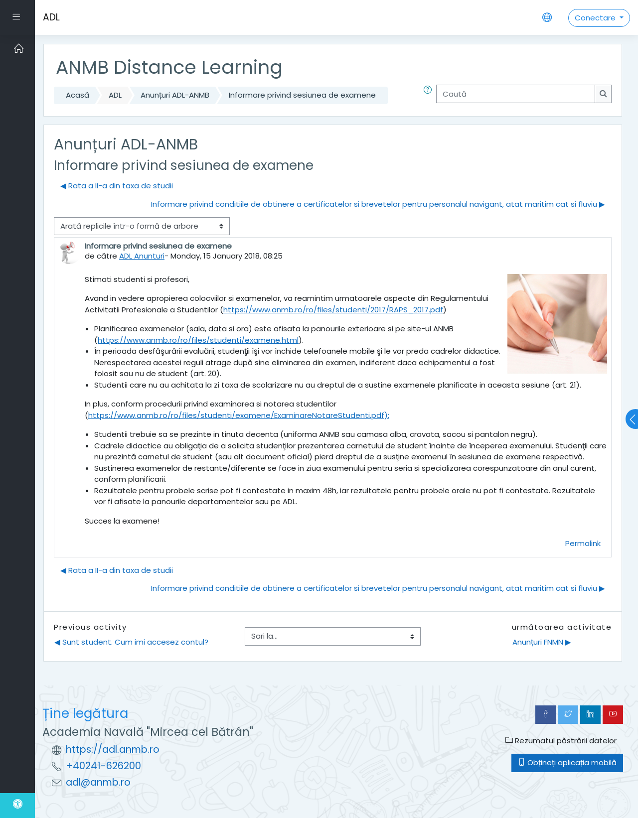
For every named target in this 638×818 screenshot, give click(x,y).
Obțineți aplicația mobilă (567, 762)
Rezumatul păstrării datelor (561, 740)
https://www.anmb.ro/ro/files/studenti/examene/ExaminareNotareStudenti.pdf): (238, 415)
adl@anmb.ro (98, 782)
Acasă (77, 95)
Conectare (596, 17)
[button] (429, 95)
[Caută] (515, 94)
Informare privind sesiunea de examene (302, 95)
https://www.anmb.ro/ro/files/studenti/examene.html (198, 340)
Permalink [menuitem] (583, 543)
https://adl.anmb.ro (113, 749)
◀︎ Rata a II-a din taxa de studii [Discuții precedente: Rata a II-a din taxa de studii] (116, 185)
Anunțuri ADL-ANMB (175, 95)
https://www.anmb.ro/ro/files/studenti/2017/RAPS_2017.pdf (333, 309)
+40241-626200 (103, 766)
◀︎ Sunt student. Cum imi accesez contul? (131, 642)
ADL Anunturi (141, 256)
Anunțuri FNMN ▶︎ (541, 642)
